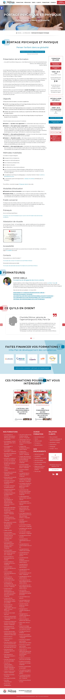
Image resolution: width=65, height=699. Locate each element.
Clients (38, 2)
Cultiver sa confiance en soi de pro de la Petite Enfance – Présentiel (10, 623)
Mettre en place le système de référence (24, 619)
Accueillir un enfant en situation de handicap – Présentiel (10, 463)
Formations (19, 2)
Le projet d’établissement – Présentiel (23, 521)
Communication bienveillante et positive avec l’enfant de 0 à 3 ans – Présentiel (10, 552)
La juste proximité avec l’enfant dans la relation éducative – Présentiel (25, 480)
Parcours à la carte (39, 51)
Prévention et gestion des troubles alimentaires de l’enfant (25, 641)
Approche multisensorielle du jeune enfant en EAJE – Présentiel (10, 518)
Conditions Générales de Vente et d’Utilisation (56, 439)
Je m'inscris (55, 469)
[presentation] (1, 324)
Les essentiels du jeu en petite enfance (25, 577)
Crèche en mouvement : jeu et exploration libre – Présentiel (10, 618)
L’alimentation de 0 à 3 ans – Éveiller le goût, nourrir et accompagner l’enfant (25, 442)
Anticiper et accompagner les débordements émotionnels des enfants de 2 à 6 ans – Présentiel (9, 501)
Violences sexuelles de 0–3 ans (25, 681)
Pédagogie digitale (23, 184)
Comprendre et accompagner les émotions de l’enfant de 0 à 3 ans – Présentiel (10, 584)
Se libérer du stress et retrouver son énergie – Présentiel (25, 663)
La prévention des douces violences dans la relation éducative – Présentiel (25, 492)
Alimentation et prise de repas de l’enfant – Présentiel (10, 474)
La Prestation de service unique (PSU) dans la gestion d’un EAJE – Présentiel (25, 485)
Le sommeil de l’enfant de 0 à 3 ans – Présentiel (25, 525)
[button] (1, 8)
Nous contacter (61, 3)
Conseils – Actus (54, 448)
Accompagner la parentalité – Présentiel (10, 450)
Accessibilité (9, 250)
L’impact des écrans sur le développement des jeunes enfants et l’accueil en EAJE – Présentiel (25, 459)
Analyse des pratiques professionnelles (9, 490)
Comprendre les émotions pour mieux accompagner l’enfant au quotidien (9, 600)
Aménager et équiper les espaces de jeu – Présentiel (9, 482)
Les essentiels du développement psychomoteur (23, 566)
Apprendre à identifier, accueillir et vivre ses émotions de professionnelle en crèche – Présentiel (10, 510)
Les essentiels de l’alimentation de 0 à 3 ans (24, 540)
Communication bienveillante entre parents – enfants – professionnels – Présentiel (9, 545)
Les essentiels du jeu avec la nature (24, 570)
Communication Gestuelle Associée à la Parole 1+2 (10, 573)
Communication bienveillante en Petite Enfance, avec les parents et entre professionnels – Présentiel (10, 536)
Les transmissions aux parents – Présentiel (24, 601)
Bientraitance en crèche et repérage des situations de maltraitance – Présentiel (10, 525)
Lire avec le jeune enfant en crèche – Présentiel (24, 605)
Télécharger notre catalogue (55, 457)
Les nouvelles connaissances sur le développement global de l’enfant (25, 592)
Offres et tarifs (38, 441)
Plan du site (37, 471)
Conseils (53, 2)
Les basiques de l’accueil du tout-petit (25, 529)
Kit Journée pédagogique (7, 684)
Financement (53, 444)
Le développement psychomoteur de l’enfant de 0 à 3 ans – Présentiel (24, 509)
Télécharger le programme (56, 64)
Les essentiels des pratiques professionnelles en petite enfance (33, 296)
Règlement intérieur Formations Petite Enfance (39, 468)
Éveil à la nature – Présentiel (8, 639)
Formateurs (45, 2)
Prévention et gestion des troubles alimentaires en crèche (25, 646)
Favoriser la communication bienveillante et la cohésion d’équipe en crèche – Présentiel (9, 666)
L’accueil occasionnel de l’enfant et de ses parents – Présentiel (25, 436)
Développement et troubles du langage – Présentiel (9, 628)
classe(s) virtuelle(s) (29, 178)
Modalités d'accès (55, 118)
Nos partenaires (38, 445)
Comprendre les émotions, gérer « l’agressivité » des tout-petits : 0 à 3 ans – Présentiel (10, 607)
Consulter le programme (55, 104)
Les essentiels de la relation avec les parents (24, 554)
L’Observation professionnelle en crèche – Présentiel (24, 453)
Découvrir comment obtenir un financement (32, 368)
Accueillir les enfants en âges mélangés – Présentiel (10, 455)
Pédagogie (27, 2)
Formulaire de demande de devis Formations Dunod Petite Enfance (20, 265)
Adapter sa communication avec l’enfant (9, 469)
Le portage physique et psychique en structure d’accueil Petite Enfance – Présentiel (25, 515)
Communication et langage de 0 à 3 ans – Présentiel (9, 563)
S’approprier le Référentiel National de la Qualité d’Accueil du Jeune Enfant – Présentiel (25, 653)
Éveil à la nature (8, 636)
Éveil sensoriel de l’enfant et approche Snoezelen (9, 651)
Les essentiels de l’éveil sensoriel (25, 536)
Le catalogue (26, 33)
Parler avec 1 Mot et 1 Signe (24, 623)
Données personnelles (40, 462)
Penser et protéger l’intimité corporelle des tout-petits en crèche (25, 627)
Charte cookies (38, 464)
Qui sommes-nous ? (39, 437)
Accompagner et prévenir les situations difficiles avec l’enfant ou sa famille (9, 437)
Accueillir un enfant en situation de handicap (10, 459)
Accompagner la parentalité (8, 447)
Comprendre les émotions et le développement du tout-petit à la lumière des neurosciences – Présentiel (9, 592)
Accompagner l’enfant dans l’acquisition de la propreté (10, 443)
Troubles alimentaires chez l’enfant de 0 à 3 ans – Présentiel (24, 677)
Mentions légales (38, 460)
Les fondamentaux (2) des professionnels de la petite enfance (25, 586)
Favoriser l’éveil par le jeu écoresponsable (9, 660)
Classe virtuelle (8, 530)
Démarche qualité (39, 454)
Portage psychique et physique (22, 294)
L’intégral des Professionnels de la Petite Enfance (29, 299)
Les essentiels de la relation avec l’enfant (24, 550)
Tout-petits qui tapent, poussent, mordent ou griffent (25, 672)
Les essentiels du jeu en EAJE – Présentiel (25, 573)
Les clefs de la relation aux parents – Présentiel (25, 532)
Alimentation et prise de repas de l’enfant (10, 478)
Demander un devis (55, 68)
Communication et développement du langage (9, 558)
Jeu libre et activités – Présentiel (9, 675)
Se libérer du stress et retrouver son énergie (25, 658)
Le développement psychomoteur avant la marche (25, 503)
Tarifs (33, 2)
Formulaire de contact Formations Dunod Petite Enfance (17, 260)
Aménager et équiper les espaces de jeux (9, 486)
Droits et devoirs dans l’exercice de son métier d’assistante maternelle (10, 633)
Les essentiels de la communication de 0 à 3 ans (25, 545)
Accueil (18, 33)
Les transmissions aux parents (24, 597)
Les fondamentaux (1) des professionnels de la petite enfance (32, 297)
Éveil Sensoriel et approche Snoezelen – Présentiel (10, 656)
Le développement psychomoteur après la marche (25, 498)
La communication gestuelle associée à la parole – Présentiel (25, 466)
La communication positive (24, 470)
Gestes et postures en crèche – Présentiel (9, 672)
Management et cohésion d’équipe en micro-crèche (28, 292)
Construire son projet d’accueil (9, 613)
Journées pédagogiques (7, 681)
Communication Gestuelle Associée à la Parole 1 (10, 568)
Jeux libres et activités (9, 678)
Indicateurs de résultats (55, 122)
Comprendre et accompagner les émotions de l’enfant (9, 578)
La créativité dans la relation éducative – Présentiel (24, 475)
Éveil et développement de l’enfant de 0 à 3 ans (10, 646)
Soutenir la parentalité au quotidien (25, 667)
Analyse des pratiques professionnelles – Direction (9, 494)
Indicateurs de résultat (40, 458)
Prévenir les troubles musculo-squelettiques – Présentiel (25, 636)
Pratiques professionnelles (27, 51)
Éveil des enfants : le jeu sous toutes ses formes (10, 643)
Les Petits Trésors (52, 283)
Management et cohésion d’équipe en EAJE (24, 610)
